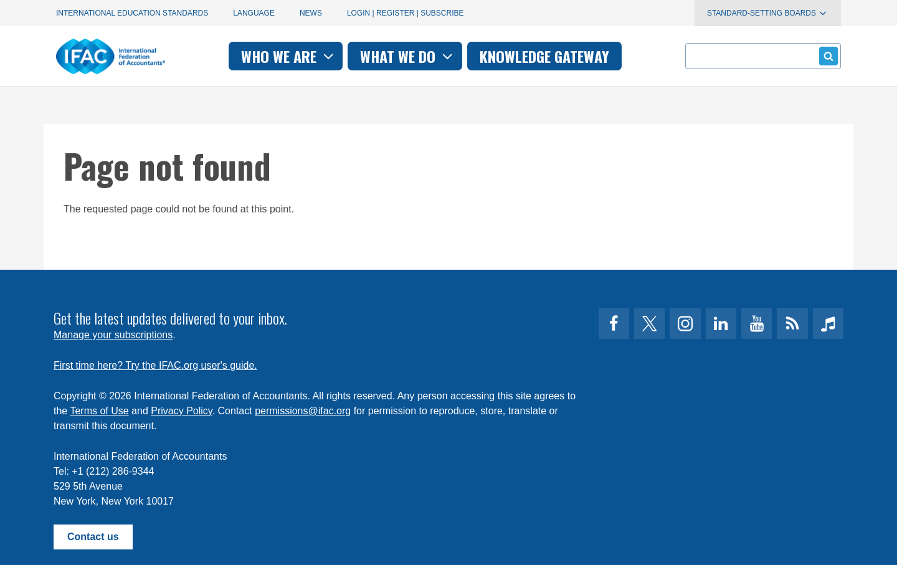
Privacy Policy (181, 411)
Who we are (288, 56)
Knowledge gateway (544, 56)
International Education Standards (132, 13)
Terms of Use (99, 411)
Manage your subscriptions (113, 335)
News (311, 13)
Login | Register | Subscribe (405, 13)
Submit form (826, 55)
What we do (407, 56)
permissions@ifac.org (303, 411)
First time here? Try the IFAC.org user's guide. (155, 365)
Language (254, 13)
